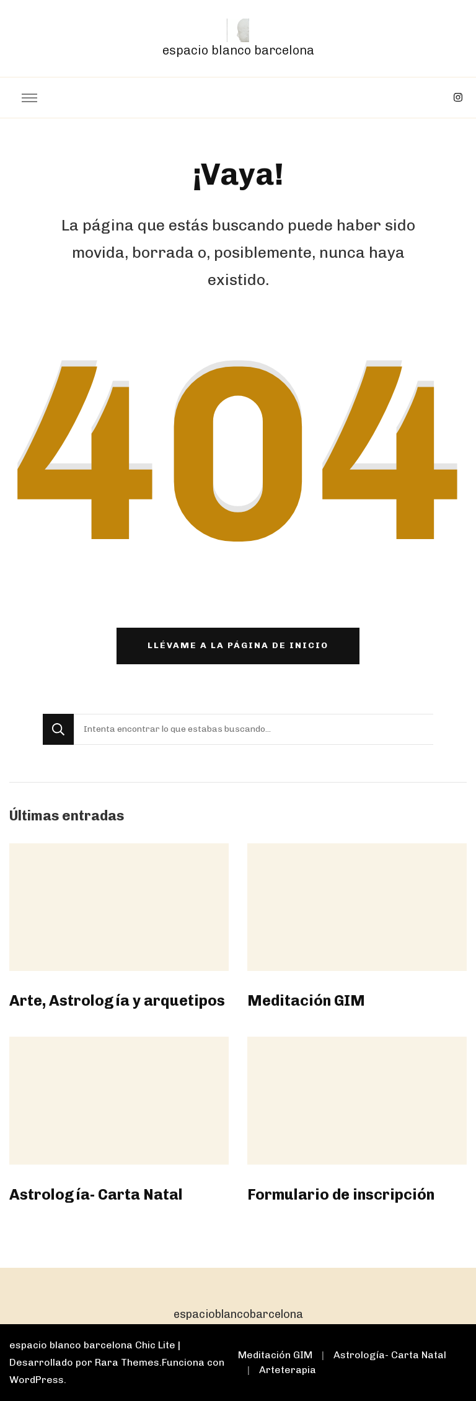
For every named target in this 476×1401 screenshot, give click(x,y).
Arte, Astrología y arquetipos (117, 1000)
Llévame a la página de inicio (238, 645)
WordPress (36, 1380)
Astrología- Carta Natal (96, 1194)
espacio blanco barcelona (238, 50)
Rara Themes (127, 1362)
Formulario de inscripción (340, 1194)
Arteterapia (287, 1370)
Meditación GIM (306, 1000)
